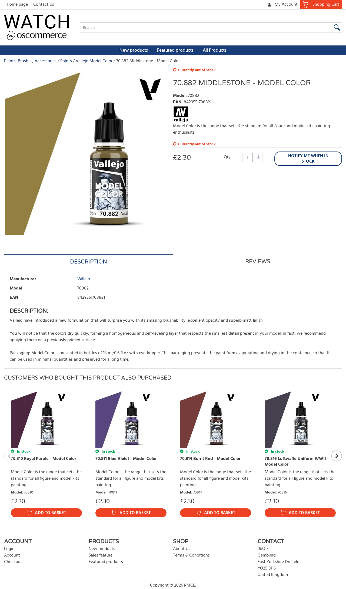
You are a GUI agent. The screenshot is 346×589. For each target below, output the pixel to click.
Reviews (257, 261)
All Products (215, 50)
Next (336, 455)
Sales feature (100, 555)
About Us (181, 548)
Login (9, 548)
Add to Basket (50, 512)
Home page (17, 4)
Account (12, 555)
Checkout (13, 561)
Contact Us (43, 4)
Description (88, 262)
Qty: (228, 157)
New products (133, 50)
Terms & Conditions (191, 555)
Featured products (175, 50)
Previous (9, 455)
